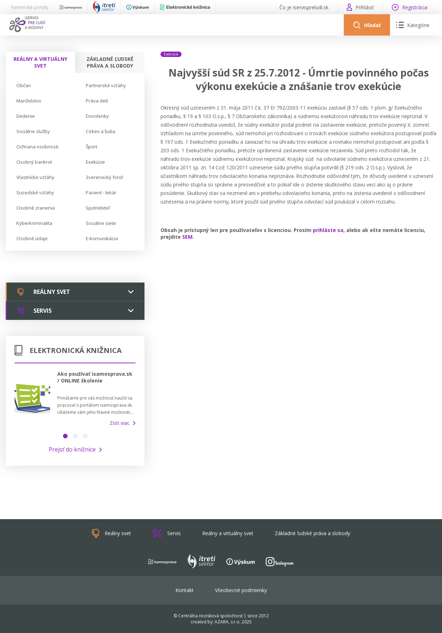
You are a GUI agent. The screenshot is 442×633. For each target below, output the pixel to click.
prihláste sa (328, 230)
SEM (187, 236)
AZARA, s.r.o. (228, 622)
